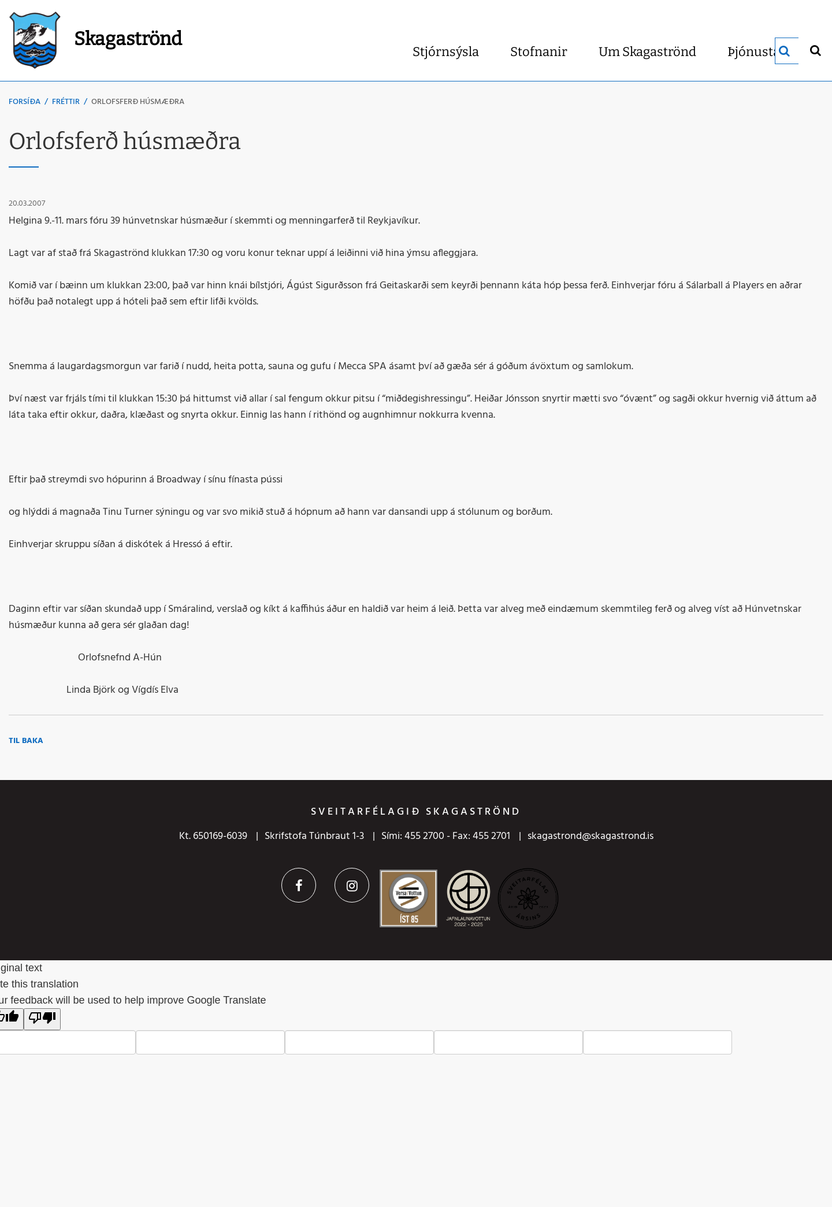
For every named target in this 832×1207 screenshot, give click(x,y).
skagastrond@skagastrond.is (590, 836)
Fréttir (66, 102)
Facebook (298, 885)
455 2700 (424, 836)
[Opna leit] (815, 50)
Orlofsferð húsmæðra (137, 102)
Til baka (26, 741)
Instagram (352, 885)
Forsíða (24, 102)
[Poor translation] (42, 1019)
